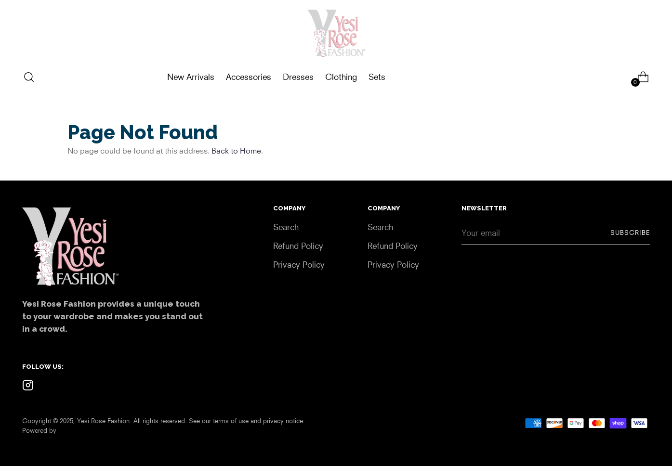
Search (286, 227)
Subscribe (630, 232)
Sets (377, 77)
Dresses (298, 77)
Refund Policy (298, 246)
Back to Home (236, 150)
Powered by (39, 430)
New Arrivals (190, 77)
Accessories (248, 77)
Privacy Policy (299, 264)
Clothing (341, 77)
